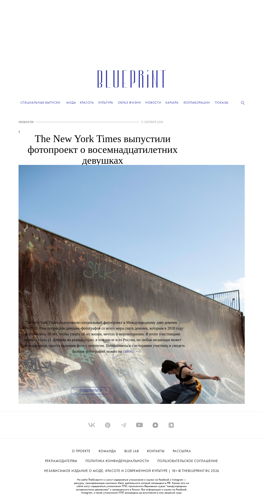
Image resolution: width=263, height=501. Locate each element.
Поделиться (91, 391)
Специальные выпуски (40, 102)
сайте (127, 351)
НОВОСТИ (26, 122)
